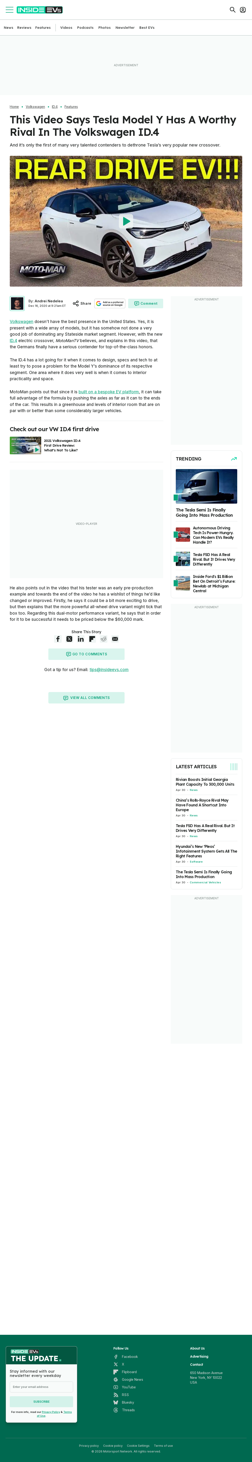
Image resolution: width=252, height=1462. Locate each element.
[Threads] (124, 1410)
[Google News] (128, 1379)
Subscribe (41, 1401)
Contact (196, 1364)
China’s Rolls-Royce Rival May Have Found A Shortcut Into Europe (202, 805)
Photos (104, 27)
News (8, 27)
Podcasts (85, 27)
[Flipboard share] (92, 639)
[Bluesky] (123, 1402)
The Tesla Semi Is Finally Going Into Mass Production (204, 874)
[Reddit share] (103, 639)
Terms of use (163, 1445)
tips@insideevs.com (109, 669)
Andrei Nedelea (49, 301)
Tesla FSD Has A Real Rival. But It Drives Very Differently (205, 828)
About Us (197, 1348)
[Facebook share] (58, 639)
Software (196, 861)
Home (14, 107)
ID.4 (55, 107)
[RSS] (121, 1394)
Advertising (199, 1356)
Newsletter (125, 27)
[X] (118, 1364)
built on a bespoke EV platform (109, 392)
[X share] (69, 639)
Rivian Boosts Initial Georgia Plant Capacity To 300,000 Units (205, 782)
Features (43, 27)
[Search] (233, 10)
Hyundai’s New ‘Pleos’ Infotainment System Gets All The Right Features (206, 851)
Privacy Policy (51, 1412)
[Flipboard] (125, 1372)
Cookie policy (113, 1445)
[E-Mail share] (115, 639)
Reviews (24, 27)
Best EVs (147, 27)
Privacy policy (89, 1445)
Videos (66, 27)
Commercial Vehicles (205, 882)
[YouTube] (124, 1387)
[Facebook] (125, 1356)
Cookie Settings (138, 1445)
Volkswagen (35, 107)
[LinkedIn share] (81, 639)
